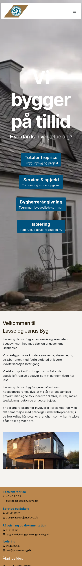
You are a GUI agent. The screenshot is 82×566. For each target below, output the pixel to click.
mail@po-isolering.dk (18, 550)
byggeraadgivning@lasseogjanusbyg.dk (28, 534)
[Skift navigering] (74, 11)
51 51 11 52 (12, 529)
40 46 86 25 (13, 496)
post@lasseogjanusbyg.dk (22, 500)
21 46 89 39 (13, 545)
